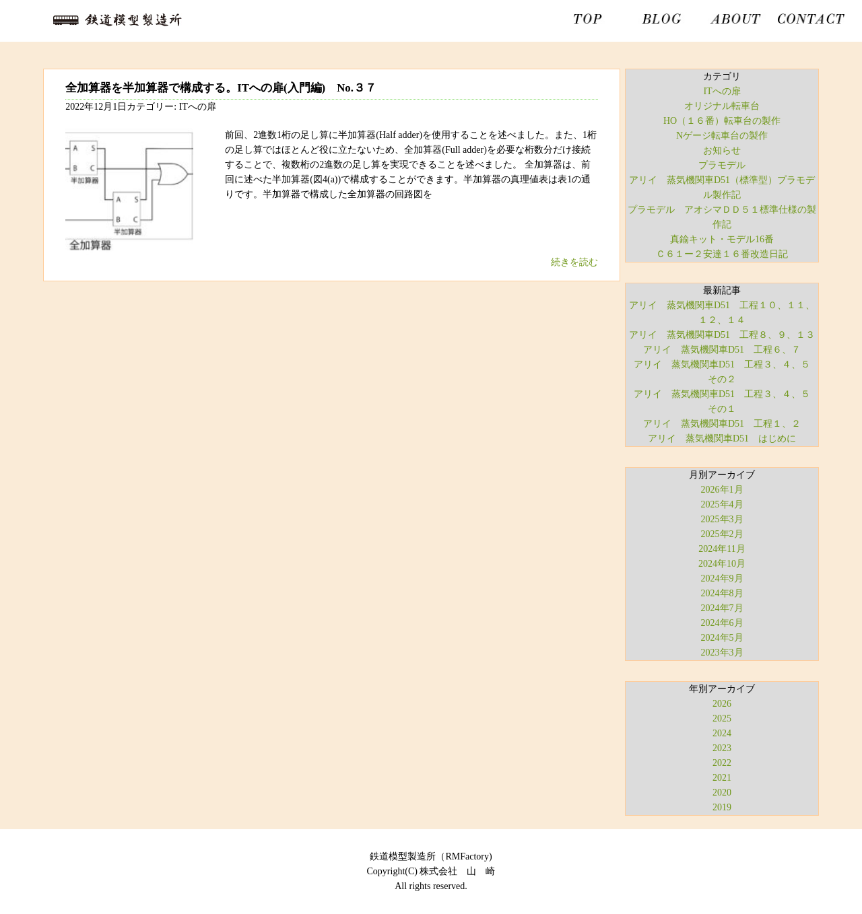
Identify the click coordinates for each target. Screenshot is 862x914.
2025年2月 (722, 534)
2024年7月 (722, 608)
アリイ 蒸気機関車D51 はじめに (722, 438)
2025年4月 (722, 504)
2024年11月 (721, 549)
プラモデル (721, 165)
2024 (721, 733)
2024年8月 (722, 593)
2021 (721, 778)
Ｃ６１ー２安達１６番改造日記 (722, 254)
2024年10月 (721, 564)
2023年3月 (722, 652)
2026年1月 (722, 490)
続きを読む (574, 262)
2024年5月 (722, 638)
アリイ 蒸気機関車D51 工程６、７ (722, 350)
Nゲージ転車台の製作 (722, 136)
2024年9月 (722, 578)
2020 (721, 792)
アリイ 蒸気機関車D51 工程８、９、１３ (722, 335)
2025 (721, 718)
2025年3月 (722, 519)
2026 (721, 704)
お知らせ (722, 150)
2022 (721, 763)
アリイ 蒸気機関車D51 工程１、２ (722, 424)
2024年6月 (722, 623)
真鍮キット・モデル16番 (722, 239)
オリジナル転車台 (722, 106)
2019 (721, 807)
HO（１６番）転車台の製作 (722, 121)
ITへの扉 (721, 91)
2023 (721, 748)
